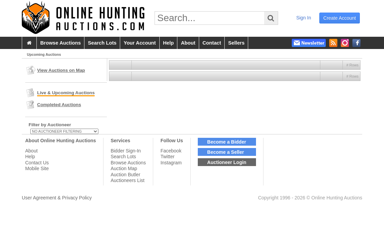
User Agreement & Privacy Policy (57, 197)
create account (339, 18)
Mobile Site (37, 168)
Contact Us (37, 162)
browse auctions (60, 43)
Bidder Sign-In (126, 150)
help (168, 43)
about (188, 43)
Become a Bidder (226, 142)
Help (30, 156)
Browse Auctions (128, 162)
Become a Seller (225, 152)
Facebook (170, 150)
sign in (303, 17)
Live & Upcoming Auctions (66, 92)
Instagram (170, 162)
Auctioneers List (128, 180)
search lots (102, 43)
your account (140, 43)
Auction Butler (125, 174)
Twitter (167, 156)
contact (212, 43)
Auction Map (124, 168)
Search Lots (123, 156)
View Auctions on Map (61, 70)
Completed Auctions (59, 104)
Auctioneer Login (226, 162)
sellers (236, 43)
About (31, 150)
